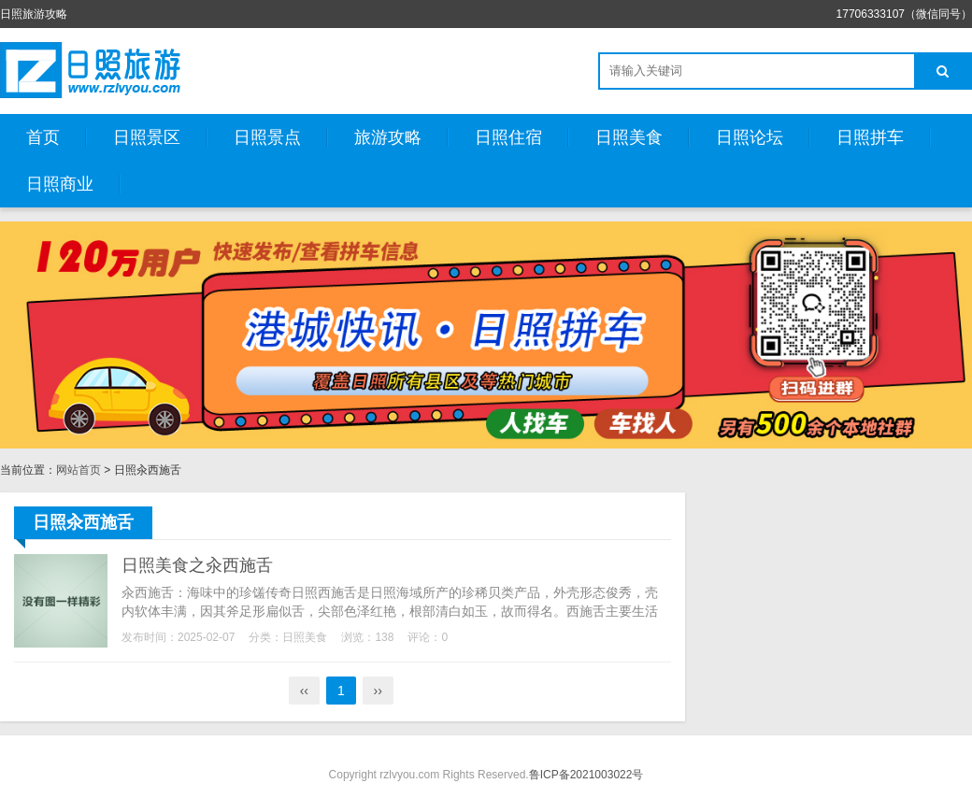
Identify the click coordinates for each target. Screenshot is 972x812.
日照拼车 (870, 137)
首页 (43, 137)
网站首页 (78, 470)
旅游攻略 (388, 137)
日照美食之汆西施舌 (197, 565)
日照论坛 (749, 137)
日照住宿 (508, 137)
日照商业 (59, 184)
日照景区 (146, 137)
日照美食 (629, 137)
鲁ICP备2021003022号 (586, 774)
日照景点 (267, 137)
